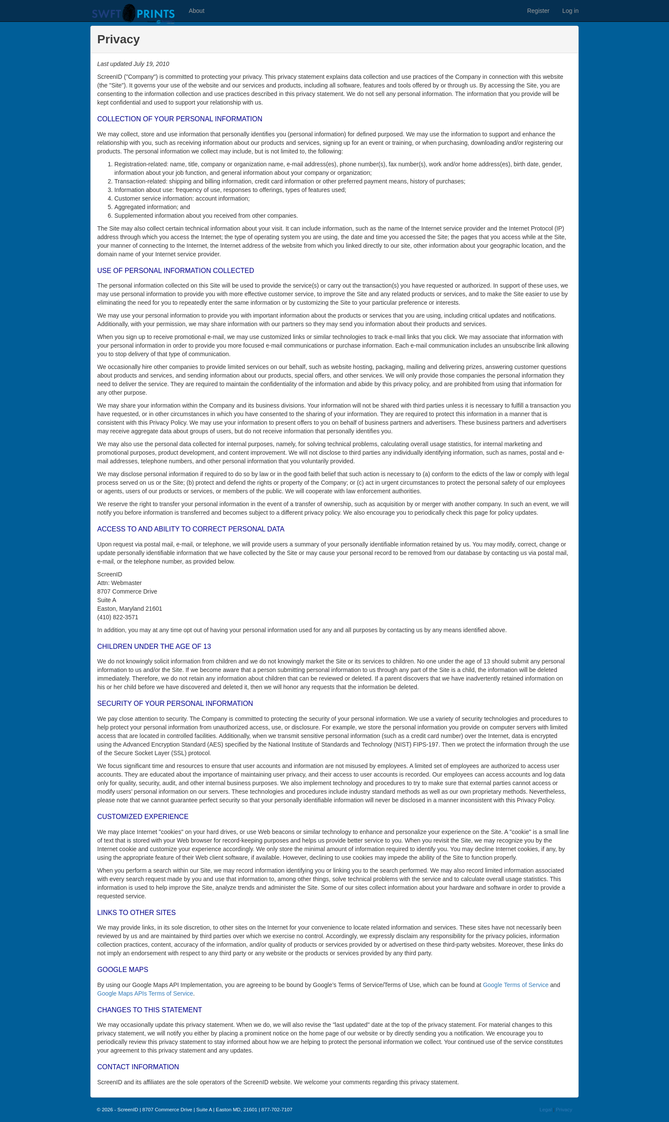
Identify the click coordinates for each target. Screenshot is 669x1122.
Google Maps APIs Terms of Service (145, 993)
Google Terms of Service (516, 984)
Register (538, 10)
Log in (570, 10)
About (197, 10)
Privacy (564, 1109)
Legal (546, 1109)
